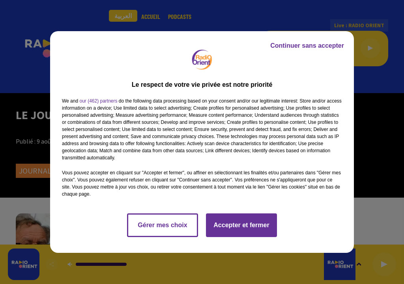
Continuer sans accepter (307, 45)
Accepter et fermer (241, 225)
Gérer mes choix (162, 225)
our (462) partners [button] (98, 101)
